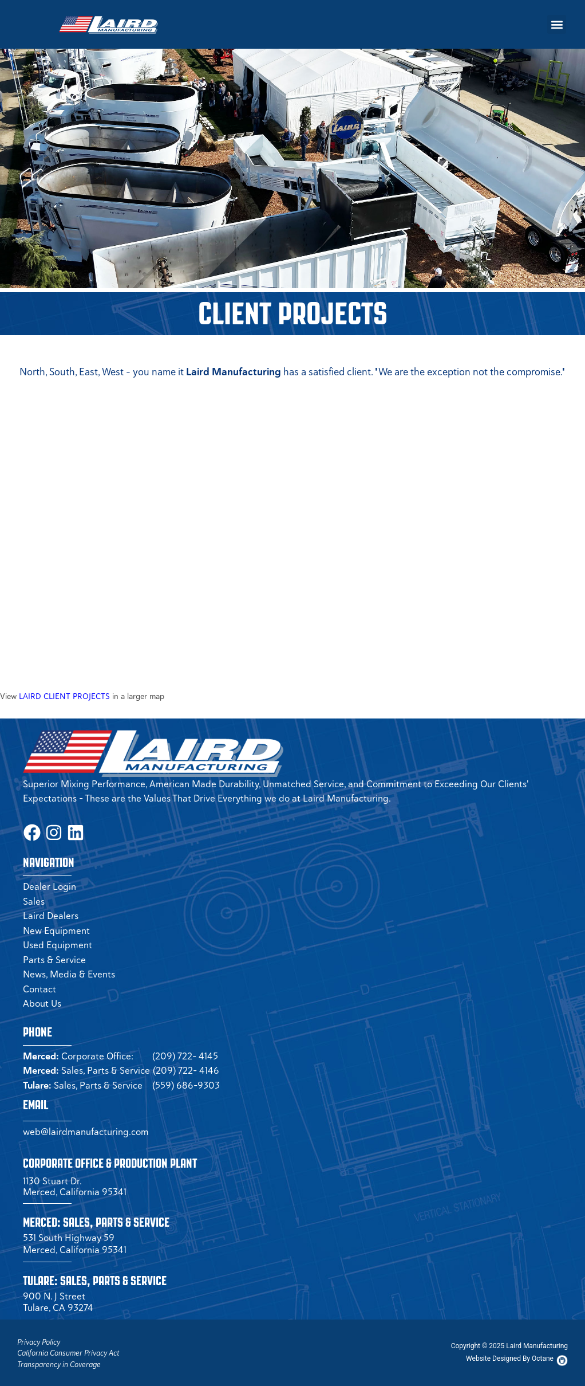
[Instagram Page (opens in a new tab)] (51, 832)
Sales (34, 899)
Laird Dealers (50, 914)
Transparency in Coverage (59, 1363)
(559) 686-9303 (186, 1083)
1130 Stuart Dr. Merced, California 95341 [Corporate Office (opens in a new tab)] (75, 1184)
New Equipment (56, 928)
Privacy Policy (38, 1340)
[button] (556, 24)
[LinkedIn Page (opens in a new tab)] (71, 832)
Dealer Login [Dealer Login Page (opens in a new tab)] (49, 885)
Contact (39, 987)
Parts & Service (54, 958)
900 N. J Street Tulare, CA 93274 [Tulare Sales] (58, 1300)
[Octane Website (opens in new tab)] (510, 1357)
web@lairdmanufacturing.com (86, 1130)
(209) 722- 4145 (185, 1054)
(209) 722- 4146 (186, 1069)
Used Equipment (57, 943)
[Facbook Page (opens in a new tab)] (31, 832)
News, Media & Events (69, 973)
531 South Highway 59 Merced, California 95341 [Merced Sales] (75, 1242)
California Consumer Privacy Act (68, 1352)
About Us (42, 1002)
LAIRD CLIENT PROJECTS (64, 696)
